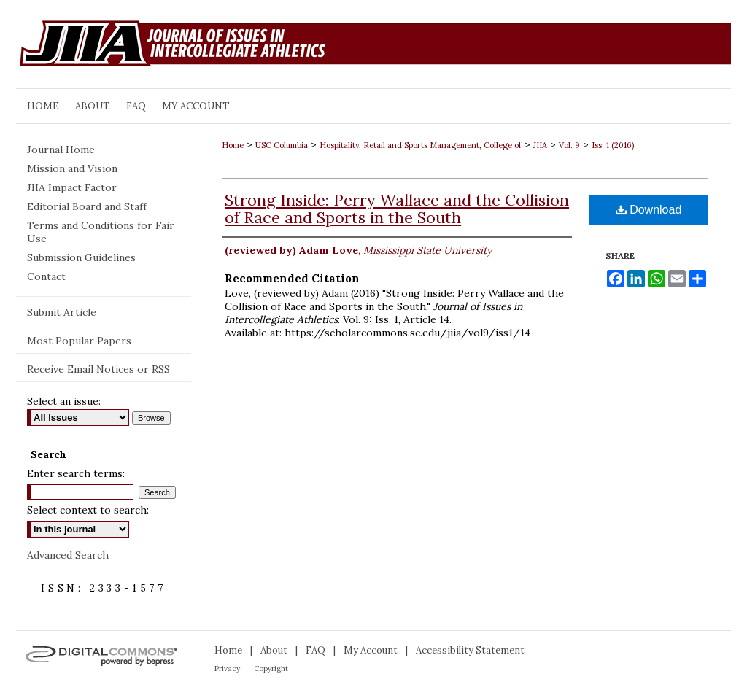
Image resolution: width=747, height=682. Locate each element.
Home (233, 145)
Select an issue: (64, 401)
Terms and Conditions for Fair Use (100, 232)
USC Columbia (281, 145)
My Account (371, 650)
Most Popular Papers (79, 340)
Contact (46, 276)
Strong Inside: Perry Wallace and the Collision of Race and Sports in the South (397, 209)
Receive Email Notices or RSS (98, 369)
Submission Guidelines (81, 257)
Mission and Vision (72, 168)
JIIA (540, 145)
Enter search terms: (76, 473)
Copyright (271, 668)
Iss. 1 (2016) (613, 145)
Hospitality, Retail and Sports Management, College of (421, 145)
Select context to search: (88, 509)
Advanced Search (68, 555)
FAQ (315, 650)
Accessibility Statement (470, 650)
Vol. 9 (569, 145)
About (273, 650)
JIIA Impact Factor (72, 187)
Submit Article (61, 312)
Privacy (227, 668)
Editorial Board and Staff (87, 206)
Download (649, 210)
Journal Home (61, 149)
